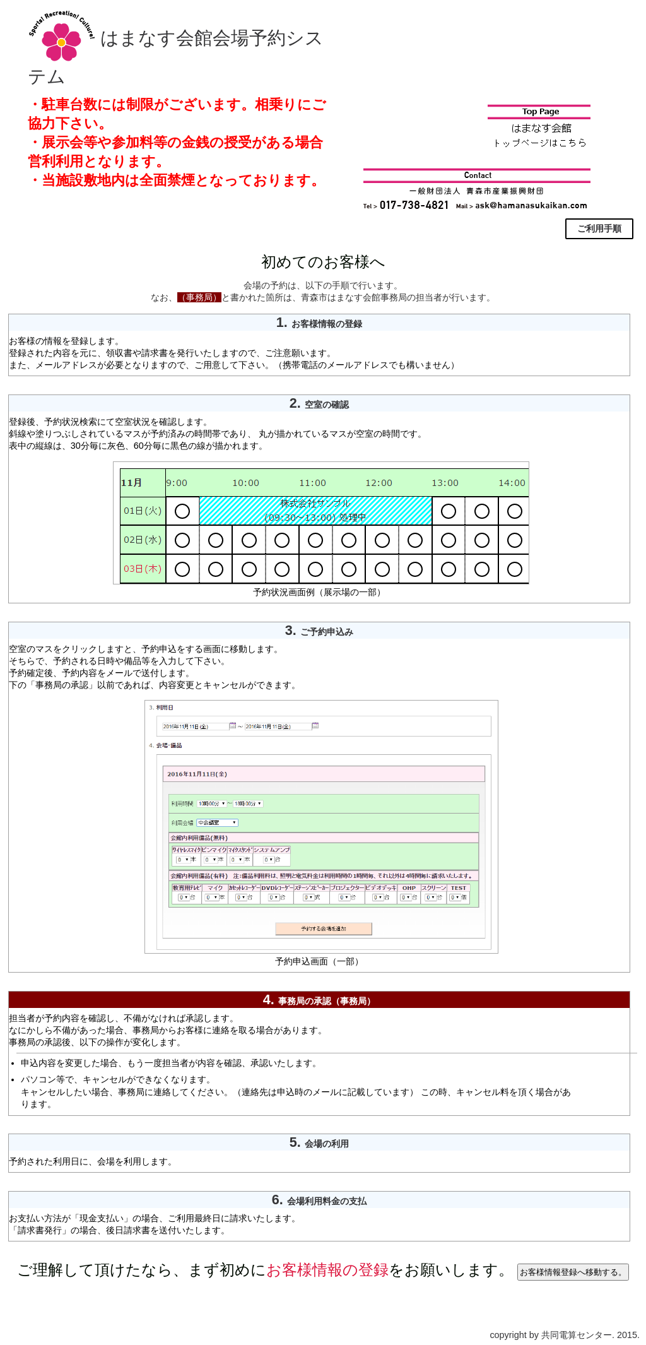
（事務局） (199, 297)
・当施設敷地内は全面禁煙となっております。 (176, 180)
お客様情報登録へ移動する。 (573, 1272)
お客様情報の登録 (327, 1269)
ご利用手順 (599, 228)
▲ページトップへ (41, 1323)
